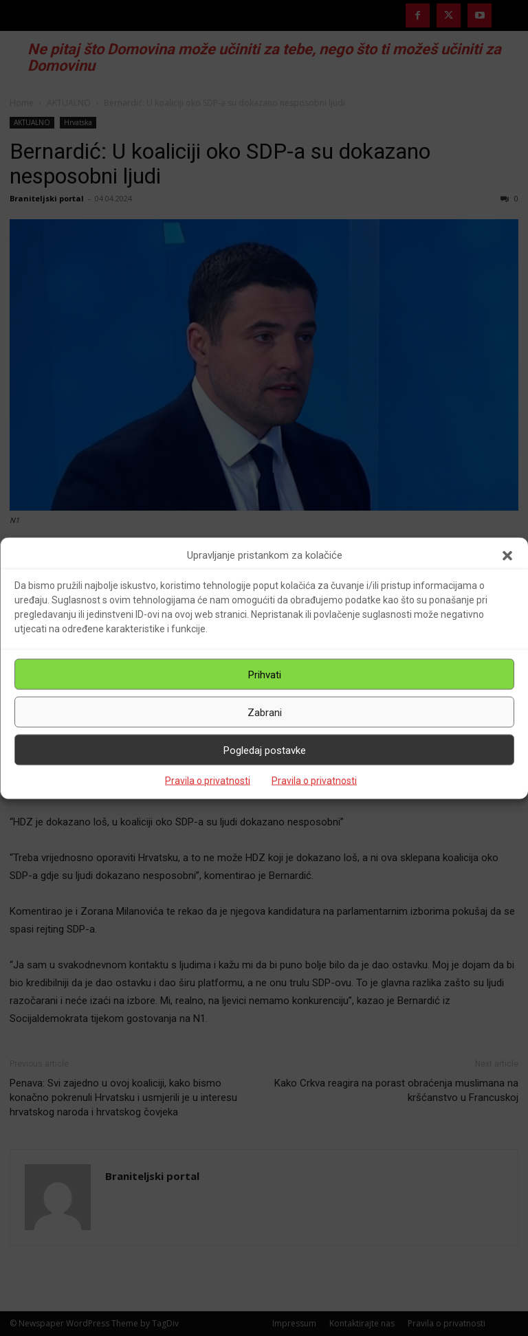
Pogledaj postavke (264, 750)
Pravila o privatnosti (207, 780)
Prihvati (264, 674)
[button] (507, 555)
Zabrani (265, 712)
